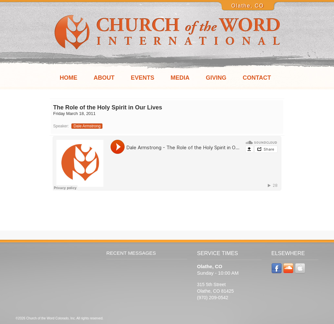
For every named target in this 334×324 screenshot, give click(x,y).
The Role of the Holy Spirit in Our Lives (107, 107)
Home (68, 77)
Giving (216, 77)
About (104, 77)
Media (180, 77)
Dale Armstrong (86, 126)
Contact (257, 77)
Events (142, 77)
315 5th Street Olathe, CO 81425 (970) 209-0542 (215, 291)
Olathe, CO (247, 5)
